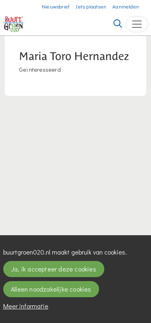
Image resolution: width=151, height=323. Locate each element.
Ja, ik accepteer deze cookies (53, 269)
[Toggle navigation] (137, 24)
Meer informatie (25, 306)
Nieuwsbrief (56, 6)
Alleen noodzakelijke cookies (51, 289)
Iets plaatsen (91, 6)
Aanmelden (125, 6)
